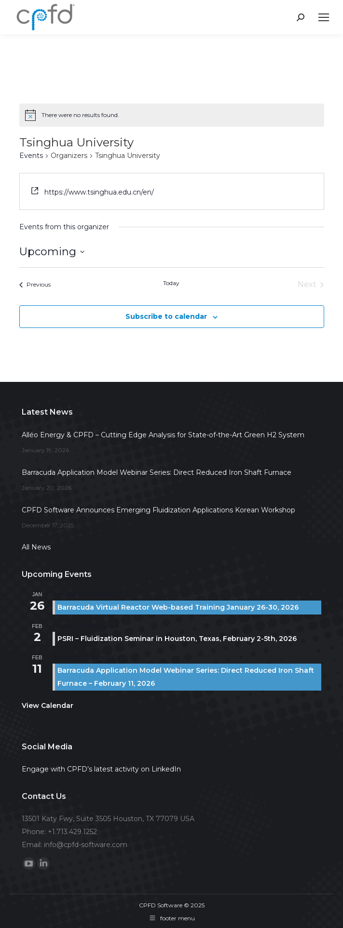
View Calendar (47, 705)
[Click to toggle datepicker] (51, 252)
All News (36, 547)
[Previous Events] (35, 284)
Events (31, 155)
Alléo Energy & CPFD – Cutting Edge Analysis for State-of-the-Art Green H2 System (163, 435)
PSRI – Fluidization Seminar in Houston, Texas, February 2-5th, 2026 (177, 638)
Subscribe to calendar (166, 316)
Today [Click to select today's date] (171, 283)
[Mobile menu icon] (323, 17)
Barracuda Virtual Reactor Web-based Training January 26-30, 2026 (178, 607)
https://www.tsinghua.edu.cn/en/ (99, 192)
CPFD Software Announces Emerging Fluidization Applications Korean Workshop (158, 510)
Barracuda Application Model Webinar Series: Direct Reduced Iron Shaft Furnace (156, 472)
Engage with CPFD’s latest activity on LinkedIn (101, 769)
